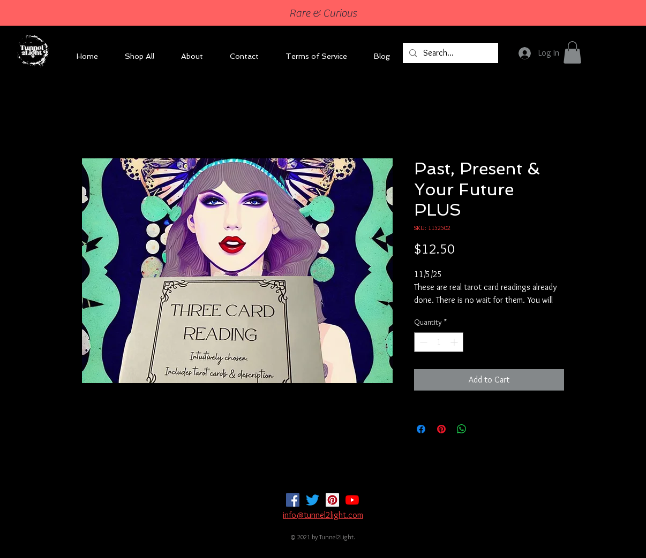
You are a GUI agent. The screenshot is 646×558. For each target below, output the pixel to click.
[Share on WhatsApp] (461, 429)
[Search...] (449, 53)
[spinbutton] (438, 342)
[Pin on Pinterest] (441, 429)
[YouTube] (352, 500)
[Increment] (455, 342)
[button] (572, 52)
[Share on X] (482, 429)
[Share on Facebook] (421, 429)
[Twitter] (312, 500)
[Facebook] (292, 500)
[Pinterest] (332, 500)
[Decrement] (422, 342)
